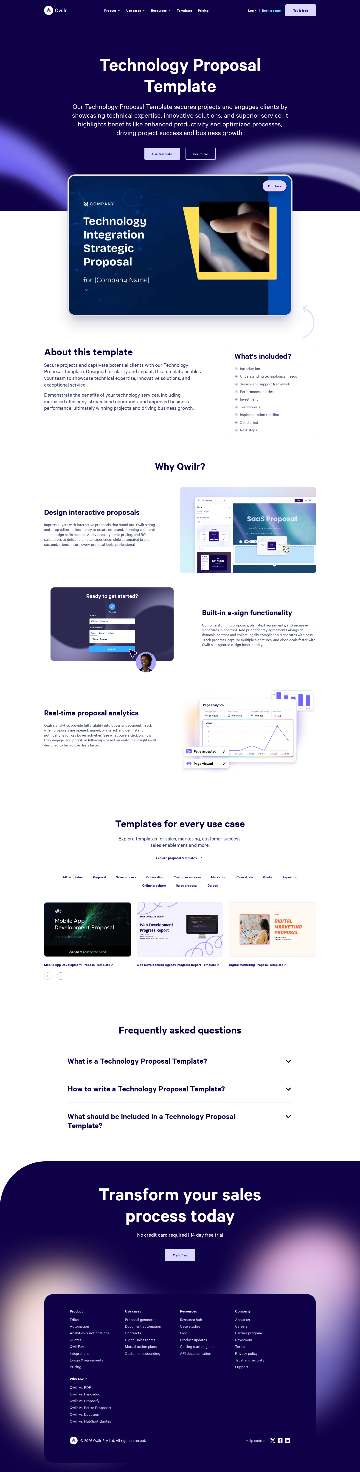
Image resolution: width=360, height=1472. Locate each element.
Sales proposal (186, 885)
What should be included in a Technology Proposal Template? (180, 1108)
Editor (75, 1306)
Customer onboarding (142, 1340)
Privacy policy (246, 1340)
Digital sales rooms (140, 1326)
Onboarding (154, 876)
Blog (183, 1319)
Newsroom (243, 1326)
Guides (213, 885)
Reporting (289, 876)
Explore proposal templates (180, 858)
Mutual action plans (141, 1333)
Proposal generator (140, 1306)
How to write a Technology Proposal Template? (180, 1075)
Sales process (126, 876)
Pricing (75, 1353)
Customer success (187, 876)
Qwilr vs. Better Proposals (90, 1394)
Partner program (248, 1319)
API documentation (195, 1340)
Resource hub (191, 1306)
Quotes (75, 1326)
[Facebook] (280, 1427)
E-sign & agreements (86, 1347)
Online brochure (154, 885)
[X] (273, 1427)
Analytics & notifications (89, 1319)
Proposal (99, 876)
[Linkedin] (287, 1427)
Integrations (79, 1340)
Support (241, 1353)
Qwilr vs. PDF (80, 1374)
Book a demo (271, 10)
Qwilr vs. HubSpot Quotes (90, 1408)
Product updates (193, 1326)
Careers (241, 1313)
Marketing (218, 876)
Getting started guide (197, 1333)
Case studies (190, 1313)
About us (242, 1306)
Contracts (133, 1319)
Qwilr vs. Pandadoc (85, 1381)
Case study (244, 876)
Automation (79, 1313)
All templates (73, 876)
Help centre (255, 1427)
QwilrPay (77, 1333)
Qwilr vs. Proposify (84, 1387)
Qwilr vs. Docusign (84, 1401)
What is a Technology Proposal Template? (180, 1048)
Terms (240, 1333)
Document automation (143, 1313)
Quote (267, 876)
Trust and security (249, 1347)
